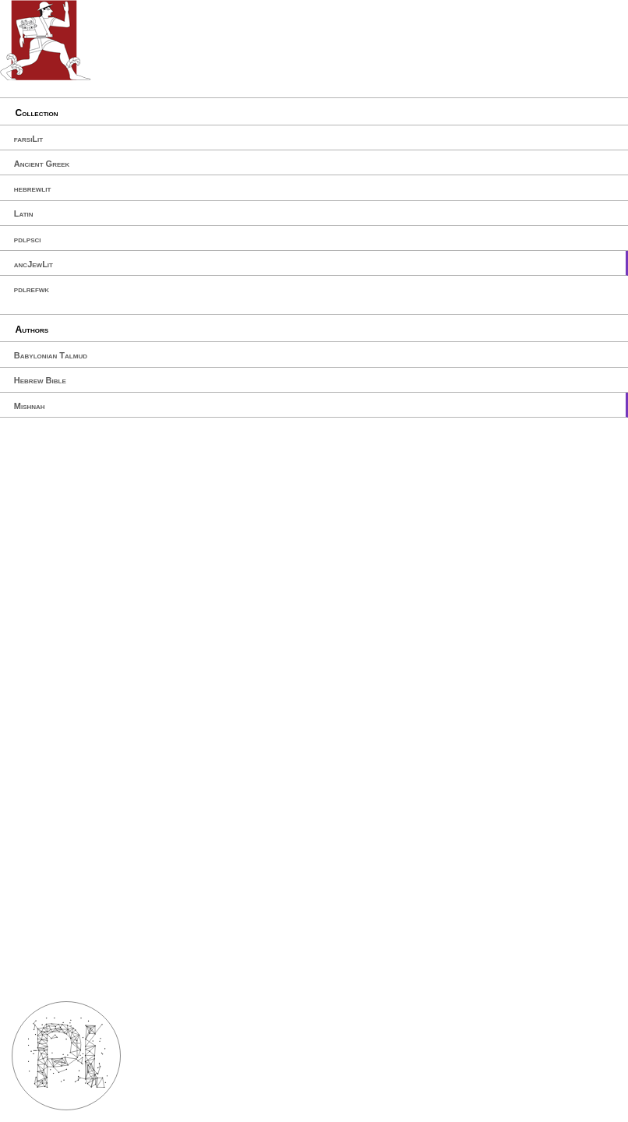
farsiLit (28, 138)
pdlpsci (27, 239)
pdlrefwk (31, 289)
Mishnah (29, 406)
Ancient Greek (42, 163)
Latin (24, 213)
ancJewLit (33, 264)
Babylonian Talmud (50, 355)
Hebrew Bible (40, 380)
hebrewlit (32, 188)
